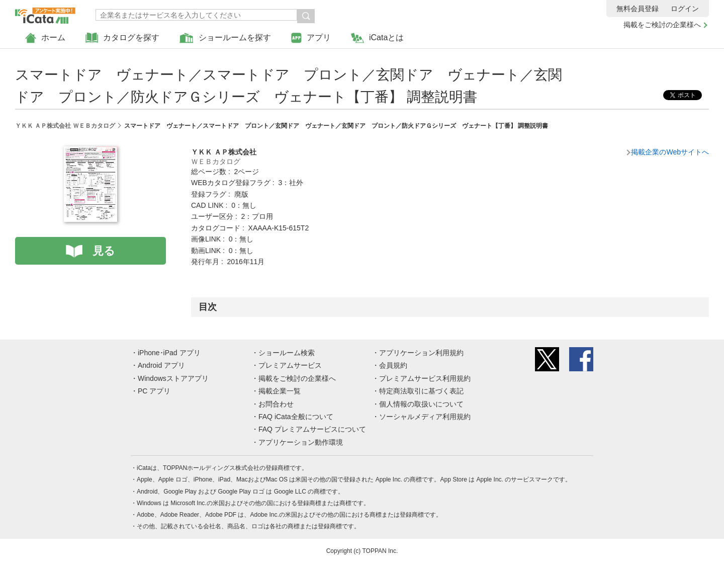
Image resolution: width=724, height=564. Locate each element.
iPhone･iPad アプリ (169, 353)
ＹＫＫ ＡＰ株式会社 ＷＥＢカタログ (65, 125)
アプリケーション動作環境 (300, 442)
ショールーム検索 (286, 353)
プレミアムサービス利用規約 (425, 378)
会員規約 (393, 365)
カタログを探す (122, 38)
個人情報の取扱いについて (421, 404)
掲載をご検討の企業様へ (662, 25)
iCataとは (377, 38)
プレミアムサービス (290, 365)
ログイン (685, 9)
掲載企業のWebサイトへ (670, 152)
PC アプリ (154, 391)
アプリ (311, 38)
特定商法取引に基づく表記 (421, 391)
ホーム (45, 38)
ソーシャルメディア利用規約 (425, 417)
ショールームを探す (225, 38)
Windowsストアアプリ (173, 378)
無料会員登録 (637, 9)
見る (104, 251)
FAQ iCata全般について (295, 417)
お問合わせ (276, 404)
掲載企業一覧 (279, 391)
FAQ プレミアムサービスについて (312, 429)
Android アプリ (161, 365)
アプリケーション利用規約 (421, 353)
